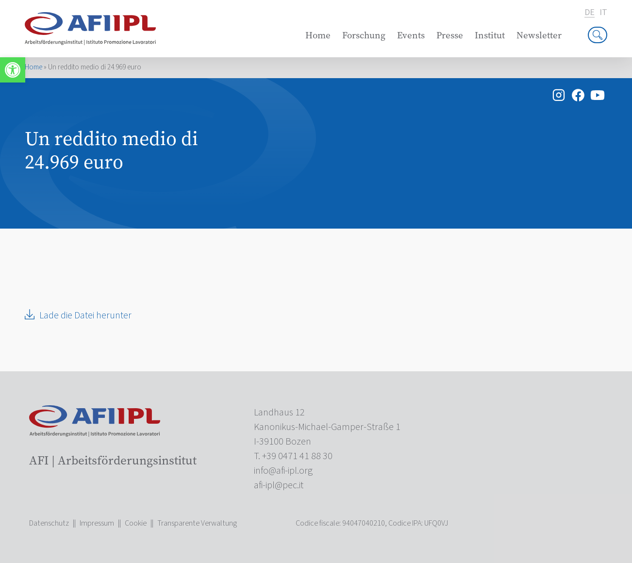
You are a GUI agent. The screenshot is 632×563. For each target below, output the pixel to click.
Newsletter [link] (539, 35)
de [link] (589, 12)
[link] (12, 70)
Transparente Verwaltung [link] (197, 523)
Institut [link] (490, 35)
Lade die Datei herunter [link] (85, 315)
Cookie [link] (136, 523)
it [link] (603, 12)
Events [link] (411, 35)
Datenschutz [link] (49, 523)
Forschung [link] (363, 35)
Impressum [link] (97, 523)
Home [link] (318, 35)
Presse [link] (449, 35)
